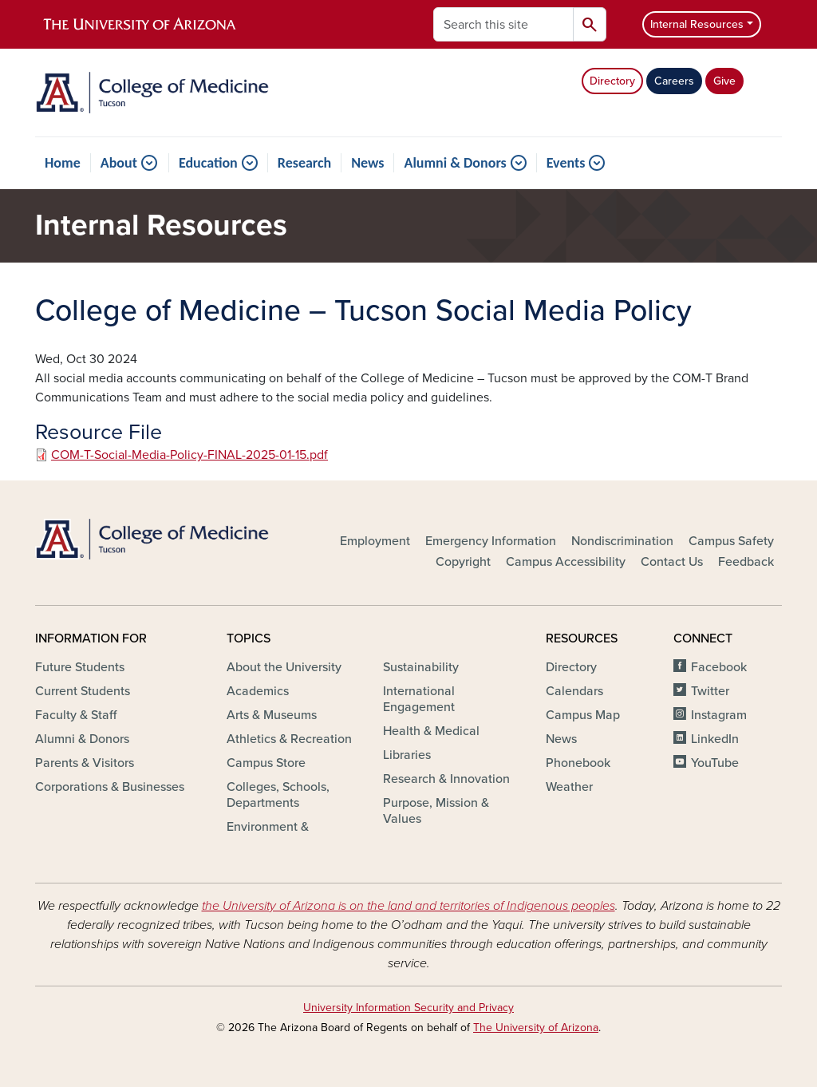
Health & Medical (431, 731)
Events (566, 163)
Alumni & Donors (455, 163)
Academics (258, 691)
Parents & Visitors (84, 763)
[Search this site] (503, 24)
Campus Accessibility (566, 562)
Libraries (407, 755)
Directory (612, 81)
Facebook (719, 667)
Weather (569, 787)
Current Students (82, 691)
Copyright (463, 562)
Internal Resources (697, 24)
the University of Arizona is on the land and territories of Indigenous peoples (408, 906)
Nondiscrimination (622, 541)
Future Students (79, 667)
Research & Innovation (446, 779)
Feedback (746, 562)
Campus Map (583, 715)
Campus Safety (731, 541)
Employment (375, 541)
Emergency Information (490, 541)
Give (724, 81)
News (367, 163)
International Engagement (419, 699)
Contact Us (672, 562)
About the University (284, 667)
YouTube (715, 763)
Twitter (710, 691)
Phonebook (578, 763)
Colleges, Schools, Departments (278, 795)
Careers (674, 81)
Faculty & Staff (75, 715)
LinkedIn (715, 739)
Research (304, 163)
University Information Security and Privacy (408, 1007)
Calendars (574, 691)
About (119, 163)
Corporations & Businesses (109, 787)
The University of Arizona (535, 1027)
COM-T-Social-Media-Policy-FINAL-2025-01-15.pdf (189, 455)
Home (63, 163)
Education (208, 163)
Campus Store (266, 763)
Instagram (719, 715)
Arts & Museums (272, 715)
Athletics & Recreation (289, 739)
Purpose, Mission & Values (436, 811)
